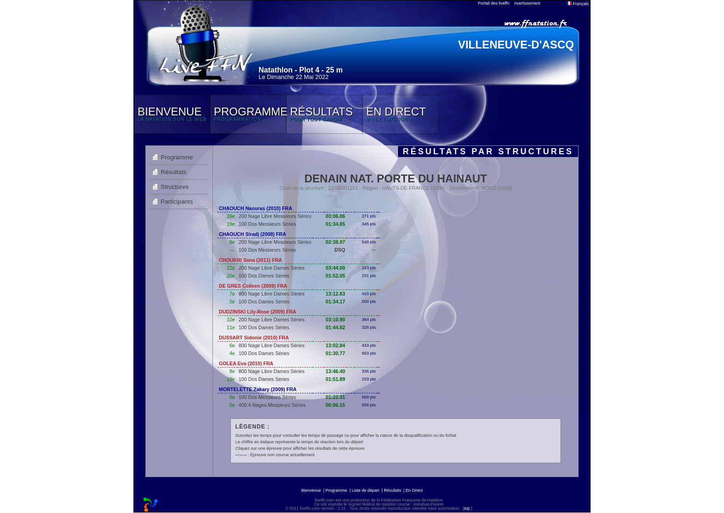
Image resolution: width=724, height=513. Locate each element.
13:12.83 (335, 293)
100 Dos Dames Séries (264, 275)
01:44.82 (335, 327)
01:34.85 (335, 224)
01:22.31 (335, 397)
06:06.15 (335, 405)
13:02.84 (335, 345)
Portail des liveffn (493, 3)
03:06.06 (335, 216)
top (467, 508)
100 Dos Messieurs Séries (267, 224)
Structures (175, 186)
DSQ (339, 250)
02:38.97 (335, 242)
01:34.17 (335, 301)
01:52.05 (335, 275)
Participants (177, 201)
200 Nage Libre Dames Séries (272, 268)
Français (578, 3)
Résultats (174, 172)
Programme (177, 157)
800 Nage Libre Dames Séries (272, 293)
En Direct (414, 490)
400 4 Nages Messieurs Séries (272, 405)
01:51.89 (335, 379)
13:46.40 (335, 371)
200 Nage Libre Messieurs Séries (275, 216)
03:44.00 (335, 268)
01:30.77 (335, 353)
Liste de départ (366, 490)
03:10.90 (335, 319)
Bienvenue (311, 490)
